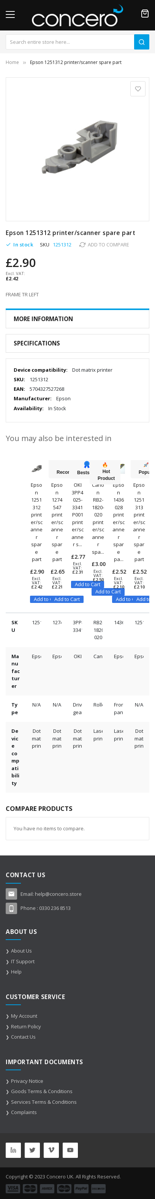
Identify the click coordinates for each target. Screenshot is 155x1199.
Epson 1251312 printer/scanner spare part (36, 522)
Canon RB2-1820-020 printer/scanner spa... (98, 518)
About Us (21, 950)
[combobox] (77, 42)
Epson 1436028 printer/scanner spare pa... (118, 522)
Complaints (24, 1112)
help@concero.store (58, 893)
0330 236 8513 (55, 908)
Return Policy (26, 1026)
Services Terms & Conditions (44, 1101)
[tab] (77, 319)
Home (12, 62)
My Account (24, 1015)
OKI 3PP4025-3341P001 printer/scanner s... (77, 514)
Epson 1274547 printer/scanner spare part (57, 522)
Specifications (37, 343)
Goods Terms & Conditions (42, 1091)
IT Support (23, 961)
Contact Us (23, 1036)
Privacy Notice (27, 1081)
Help (16, 971)
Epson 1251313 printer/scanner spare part (139, 522)
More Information (43, 319)
